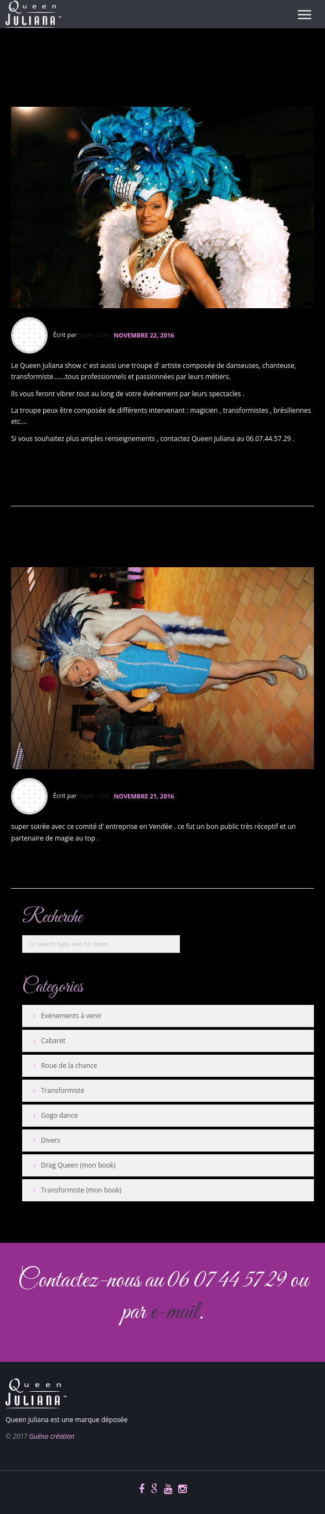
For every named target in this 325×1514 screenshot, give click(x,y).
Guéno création (51, 1436)
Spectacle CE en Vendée (109, 540)
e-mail (174, 1312)
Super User (94, 334)
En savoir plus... (38, 483)
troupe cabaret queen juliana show (138, 73)
